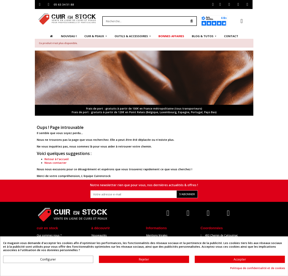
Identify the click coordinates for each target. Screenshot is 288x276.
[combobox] (143, 21)
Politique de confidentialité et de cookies (257, 268)
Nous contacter (55, 163)
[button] (242, 21)
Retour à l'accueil (56, 159)
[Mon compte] (212, 4)
